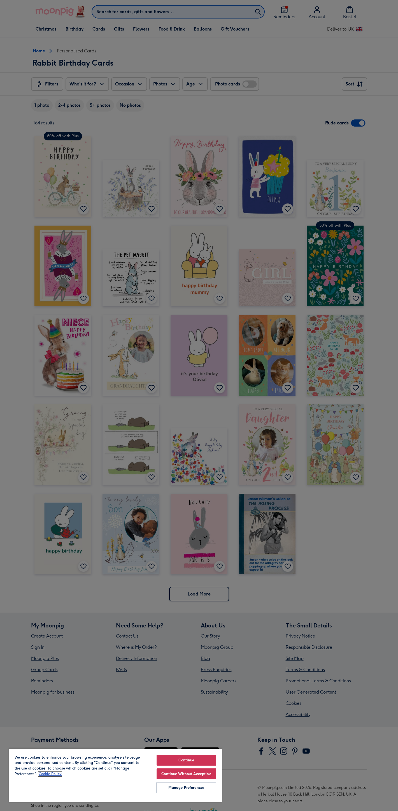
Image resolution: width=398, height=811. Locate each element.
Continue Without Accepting (186, 774)
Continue (186, 760)
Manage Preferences (186, 787)
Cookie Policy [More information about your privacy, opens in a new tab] (50, 774)
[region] (115, 775)
